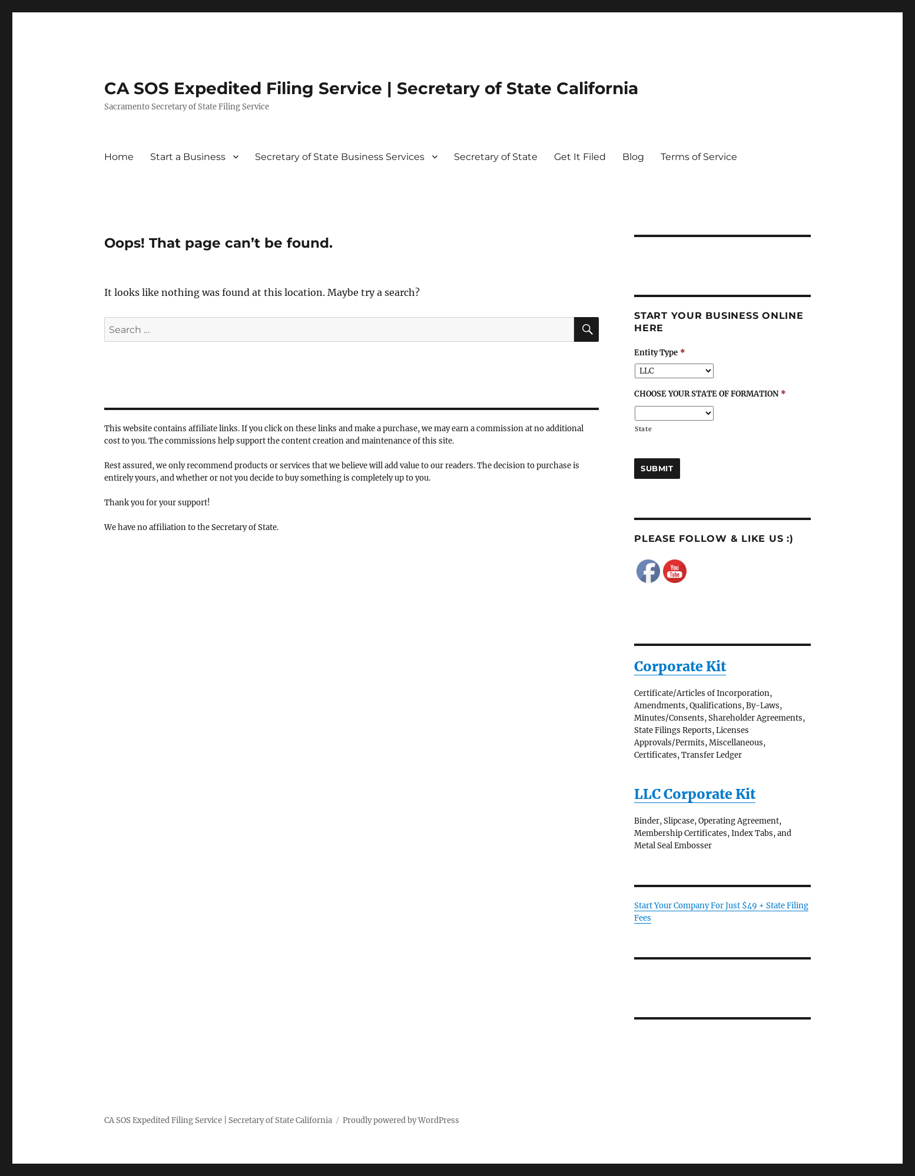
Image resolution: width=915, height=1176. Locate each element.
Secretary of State (496, 156)
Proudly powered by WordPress (401, 1120)
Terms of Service (699, 156)
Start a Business (188, 156)
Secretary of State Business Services (340, 156)
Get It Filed (580, 156)
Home (119, 156)
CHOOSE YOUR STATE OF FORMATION (710, 394)
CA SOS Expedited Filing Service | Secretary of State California (371, 88)
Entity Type (659, 353)
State (643, 429)
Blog (633, 156)
